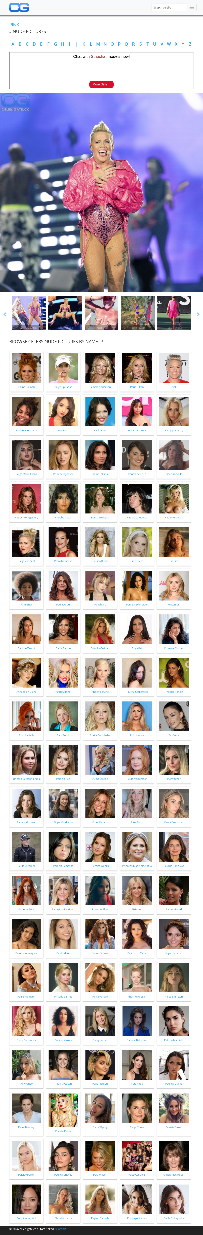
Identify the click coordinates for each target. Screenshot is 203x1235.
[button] (5, 314)
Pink (14, 24)
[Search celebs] (169, 7)
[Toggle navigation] (192, 7)
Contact (61, 1229)
